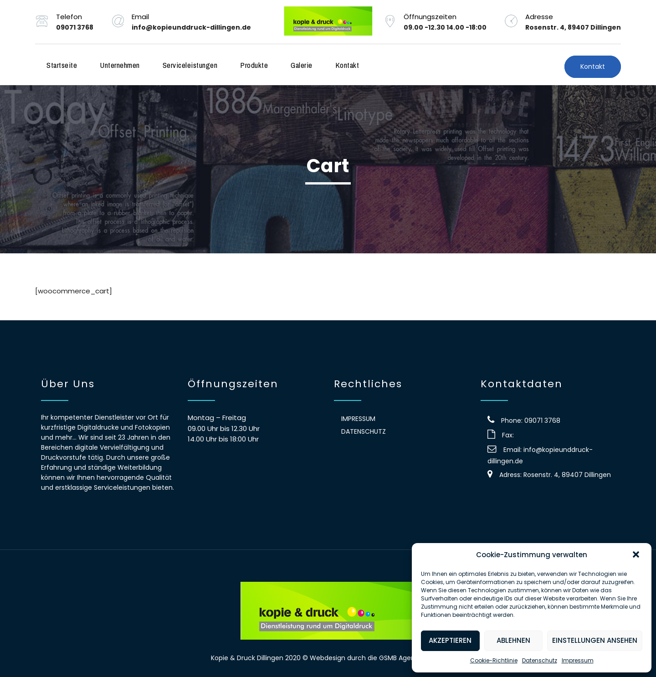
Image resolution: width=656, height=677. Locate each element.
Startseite (61, 65)
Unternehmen (120, 65)
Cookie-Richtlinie (494, 660)
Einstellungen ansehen (594, 640)
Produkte (254, 65)
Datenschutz (539, 660)
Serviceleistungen (190, 65)
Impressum (578, 660)
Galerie (302, 65)
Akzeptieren (450, 640)
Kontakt (347, 65)
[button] (636, 555)
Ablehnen (513, 640)
